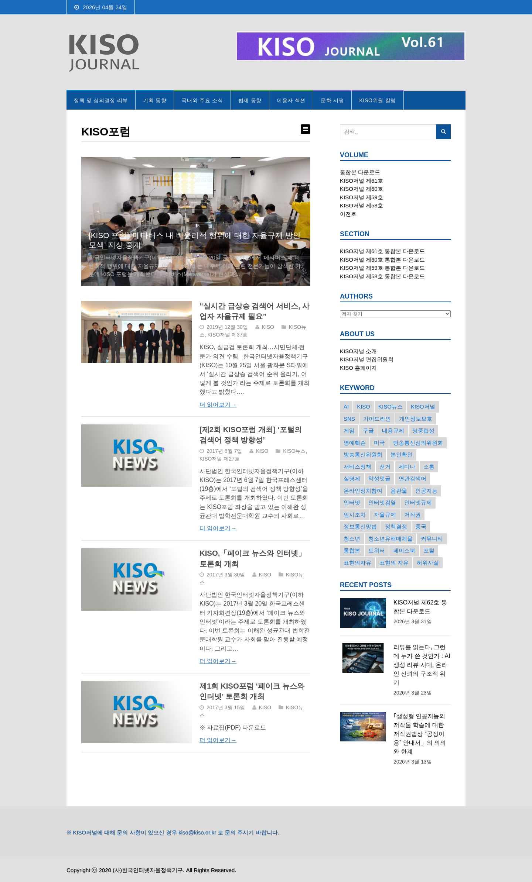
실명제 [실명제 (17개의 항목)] (352, 478)
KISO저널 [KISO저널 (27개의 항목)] (423, 406)
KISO (268, 327)
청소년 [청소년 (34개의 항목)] (352, 538)
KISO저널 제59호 (361, 197)
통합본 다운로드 (360, 172)
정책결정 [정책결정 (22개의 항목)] (396, 526)
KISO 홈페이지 (358, 368)
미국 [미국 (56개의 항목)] (379, 443)
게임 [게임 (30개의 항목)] (349, 430)
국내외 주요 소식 (202, 100)
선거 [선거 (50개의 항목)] (385, 467)
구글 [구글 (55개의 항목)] (368, 430)
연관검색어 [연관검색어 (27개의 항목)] (412, 478)
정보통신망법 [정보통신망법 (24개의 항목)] (360, 526)
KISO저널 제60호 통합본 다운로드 (382, 259)
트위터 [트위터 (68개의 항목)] (376, 550)
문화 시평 (332, 100)
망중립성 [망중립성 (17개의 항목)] (423, 430)
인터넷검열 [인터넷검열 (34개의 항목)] (382, 502)
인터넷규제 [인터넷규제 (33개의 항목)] (418, 502)
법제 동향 (250, 100)
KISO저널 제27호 (220, 459)
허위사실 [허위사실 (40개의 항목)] (428, 562)
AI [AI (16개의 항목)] (346, 406)
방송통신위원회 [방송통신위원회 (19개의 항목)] (363, 454)
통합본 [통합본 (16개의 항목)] (352, 550)
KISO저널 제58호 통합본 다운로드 (382, 276)
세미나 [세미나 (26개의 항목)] (407, 467)
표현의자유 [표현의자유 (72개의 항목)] (357, 562)
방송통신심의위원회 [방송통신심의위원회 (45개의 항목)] (418, 443)
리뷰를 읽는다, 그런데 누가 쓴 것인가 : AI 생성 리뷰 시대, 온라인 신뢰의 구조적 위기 (421, 665)
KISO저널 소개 (358, 351)
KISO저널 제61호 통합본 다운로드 (382, 251)
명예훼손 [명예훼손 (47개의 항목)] (355, 443)
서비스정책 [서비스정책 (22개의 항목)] (357, 467)
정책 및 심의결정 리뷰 (101, 100)
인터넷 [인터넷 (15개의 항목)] (352, 502)
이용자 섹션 (291, 100)
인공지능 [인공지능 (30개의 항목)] (426, 490)
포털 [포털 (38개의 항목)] (428, 550)
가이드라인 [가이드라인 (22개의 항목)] (377, 419)
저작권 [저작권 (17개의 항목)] (412, 514)
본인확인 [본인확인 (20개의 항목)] (402, 454)
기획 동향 (154, 100)
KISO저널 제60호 (361, 189)
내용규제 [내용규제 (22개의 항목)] (393, 430)
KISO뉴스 (294, 451)
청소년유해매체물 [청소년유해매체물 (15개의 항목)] (390, 538)
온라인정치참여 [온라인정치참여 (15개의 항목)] (363, 490)
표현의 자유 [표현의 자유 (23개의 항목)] (394, 562)
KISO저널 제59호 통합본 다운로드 (382, 268)
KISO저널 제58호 (361, 205)
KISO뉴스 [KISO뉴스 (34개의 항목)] (390, 406)
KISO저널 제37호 (228, 335)
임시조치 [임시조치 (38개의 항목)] (355, 514)
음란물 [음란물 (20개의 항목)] (399, 490)
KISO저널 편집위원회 (366, 359)
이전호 (348, 214)
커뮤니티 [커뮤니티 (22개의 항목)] (432, 538)
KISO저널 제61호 (361, 181)
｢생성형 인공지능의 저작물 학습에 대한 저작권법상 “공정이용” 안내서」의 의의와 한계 (419, 734)
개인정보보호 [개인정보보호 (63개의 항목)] (415, 419)
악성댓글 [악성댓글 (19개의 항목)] (379, 478)
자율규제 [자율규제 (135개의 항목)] (385, 514)
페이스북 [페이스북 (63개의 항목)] (404, 550)
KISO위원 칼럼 (377, 100)
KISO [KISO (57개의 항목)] (363, 406)
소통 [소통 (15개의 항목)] (428, 467)
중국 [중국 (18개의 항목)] (420, 526)
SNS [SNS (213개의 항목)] (349, 419)
